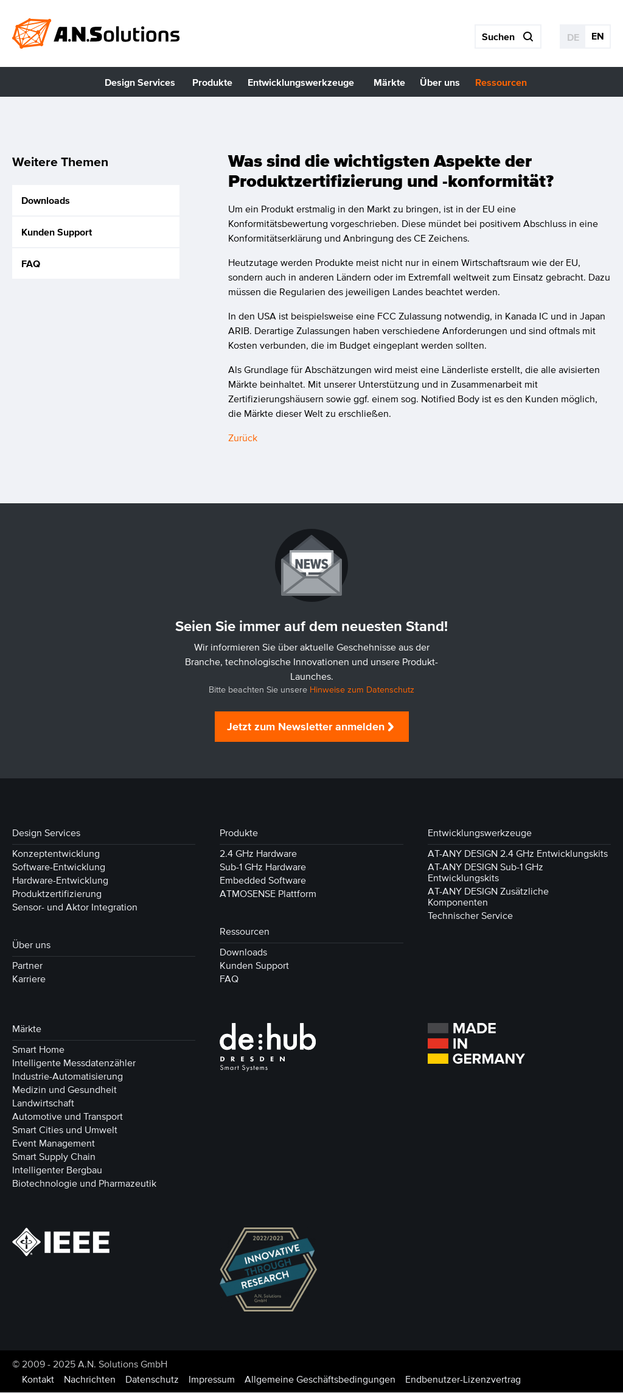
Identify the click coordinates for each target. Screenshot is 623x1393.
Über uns (31, 945)
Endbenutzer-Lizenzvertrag (463, 1379)
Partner (27, 965)
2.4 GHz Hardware (258, 853)
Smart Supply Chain (54, 1156)
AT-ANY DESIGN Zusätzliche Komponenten (488, 897)
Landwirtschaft (43, 1103)
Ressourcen (245, 931)
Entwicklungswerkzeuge (480, 833)
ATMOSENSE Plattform (268, 894)
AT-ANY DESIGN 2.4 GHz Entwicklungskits (518, 853)
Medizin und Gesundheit (64, 1089)
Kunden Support (56, 231)
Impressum (212, 1379)
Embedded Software (263, 880)
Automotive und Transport (67, 1116)
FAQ (30, 263)
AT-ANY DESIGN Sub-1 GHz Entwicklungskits (485, 873)
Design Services (46, 833)
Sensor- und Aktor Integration (74, 907)
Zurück (242, 438)
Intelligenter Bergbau (57, 1170)
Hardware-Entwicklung (60, 880)
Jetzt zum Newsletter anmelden (306, 727)
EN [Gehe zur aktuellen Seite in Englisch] (597, 35)
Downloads (45, 200)
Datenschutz (152, 1379)
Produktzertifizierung (57, 894)
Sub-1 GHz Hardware (263, 867)
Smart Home (38, 1049)
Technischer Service (470, 915)
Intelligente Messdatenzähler (74, 1063)
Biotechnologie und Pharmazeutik (84, 1183)
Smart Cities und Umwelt (64, 1130)
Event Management (53, 1143)
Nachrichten (90, 1379)
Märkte (26, 1029)
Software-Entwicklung (58, 867)
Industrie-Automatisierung (67, 1076)
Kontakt (38, 1379)
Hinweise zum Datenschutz (362, 690)
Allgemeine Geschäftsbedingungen (320, 1379)
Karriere (29, 979)
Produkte (239, 833)
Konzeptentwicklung (56, 853)
